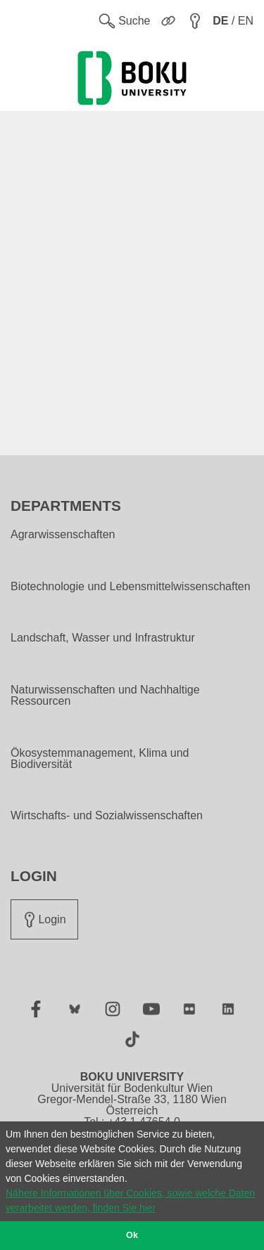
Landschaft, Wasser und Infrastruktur (103, 638)
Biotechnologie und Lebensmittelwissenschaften (131, 586)
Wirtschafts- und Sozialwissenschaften (107, 815)
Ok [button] (132, 1235)
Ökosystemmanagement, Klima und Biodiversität (100, 759)
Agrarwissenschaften (63, 534)
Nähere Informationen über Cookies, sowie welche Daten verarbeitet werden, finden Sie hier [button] (130, 1200)
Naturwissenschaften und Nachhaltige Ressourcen (105, 695)
